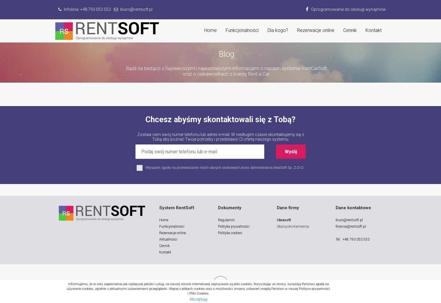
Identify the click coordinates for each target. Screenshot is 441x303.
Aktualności (168, 239)
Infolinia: (84, 9)
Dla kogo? (277, 30)
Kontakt (374, 30)
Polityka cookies (230, 233)
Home (210, 30)
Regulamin (226, 220)
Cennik (350, 30)
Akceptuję (198, 299)
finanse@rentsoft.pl (351, 226)
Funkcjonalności (242, 30)
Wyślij (291, 151)
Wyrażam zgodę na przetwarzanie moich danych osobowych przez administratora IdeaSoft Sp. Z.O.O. (220, 167)
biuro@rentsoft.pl (349, 220)
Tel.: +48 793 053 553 (353, 239)
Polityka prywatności (234, 226)
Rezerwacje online (315, 30)
